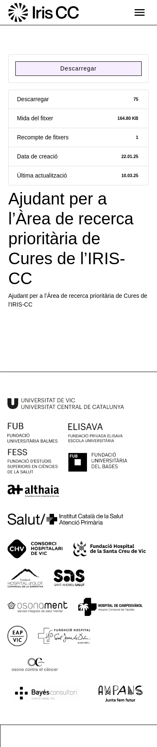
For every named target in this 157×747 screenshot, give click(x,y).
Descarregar (78, 68)
